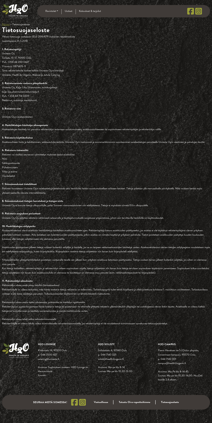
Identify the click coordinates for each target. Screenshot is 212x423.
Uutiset (68, 11)
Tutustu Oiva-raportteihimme (134, 402)
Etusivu (6, 24)
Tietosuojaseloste (170, 402)
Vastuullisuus (101, 402)
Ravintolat (50, 11)
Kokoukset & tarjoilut (90, 11)
